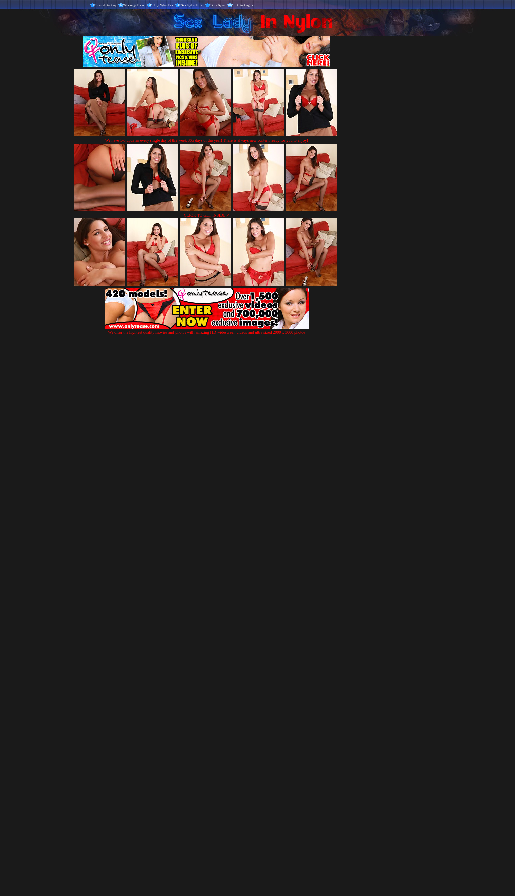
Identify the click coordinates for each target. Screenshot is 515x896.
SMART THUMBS (269, 754)
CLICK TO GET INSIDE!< (206, 215)
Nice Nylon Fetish (192, 5)
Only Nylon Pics (163, 5)
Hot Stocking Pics (244, 5)
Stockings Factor (134, 5)
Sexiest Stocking (106, 5)
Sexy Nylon (218, 5)
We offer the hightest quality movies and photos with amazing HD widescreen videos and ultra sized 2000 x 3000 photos (207, 330)
